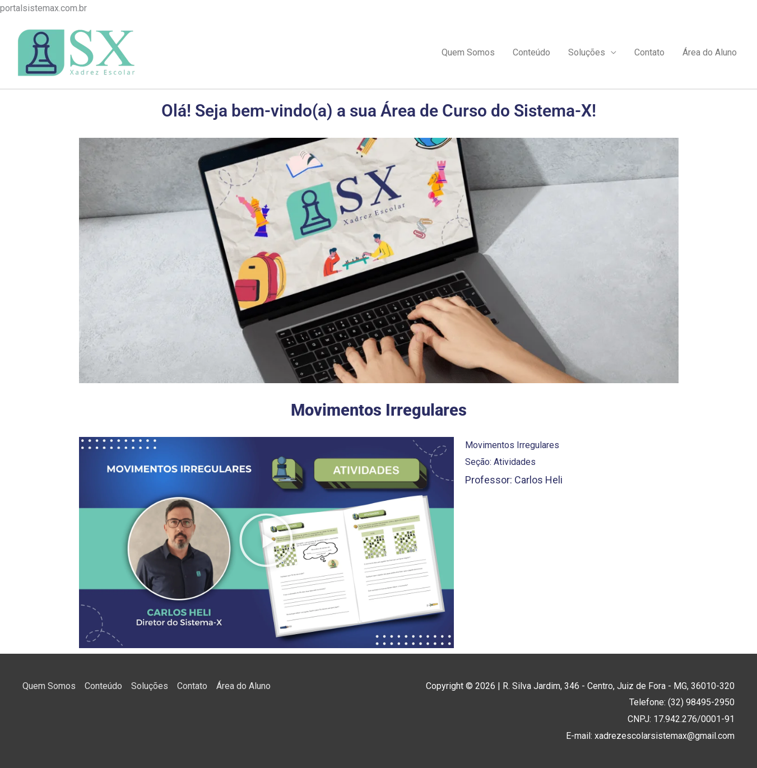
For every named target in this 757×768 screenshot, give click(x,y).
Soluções (586, 52)
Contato (649, 52)
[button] (266, 543)
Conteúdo (531, 52)
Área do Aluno (709, 52)
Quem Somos (468, 52)
